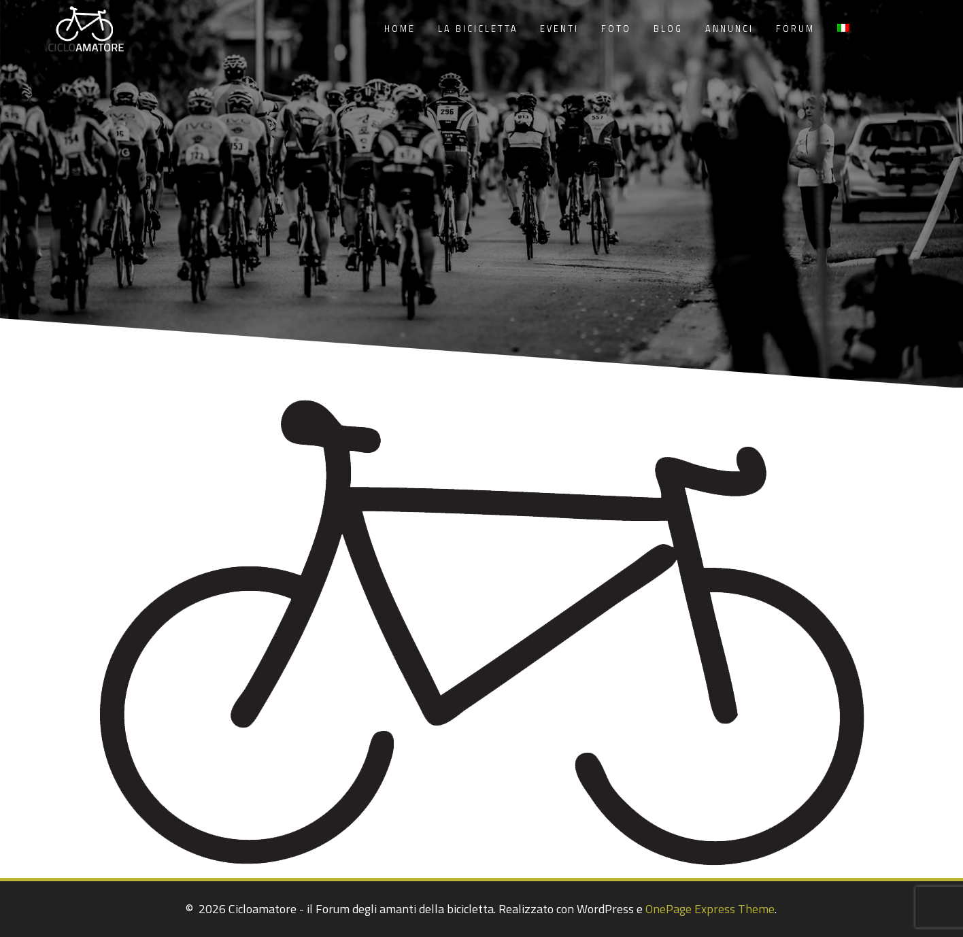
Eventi (559, 28)
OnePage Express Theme (710, 909)
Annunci (729, 28)
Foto (616, 28)
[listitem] (345, 507)
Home (400, 28)
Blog (668, 28)
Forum (795, 28)
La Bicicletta (478, 28)
